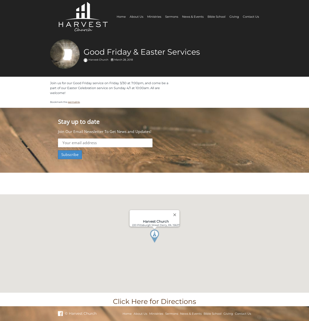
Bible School (216, 16)
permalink (74, 102)
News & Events (193, 16)
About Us (136, 16)
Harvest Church (96, 59)
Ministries (154, 16)
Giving (234, 16)
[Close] (175, 215)
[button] (162, 243)
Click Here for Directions (154, 301)
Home (121, 16)
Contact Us (251, 16)
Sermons (171, 16)
